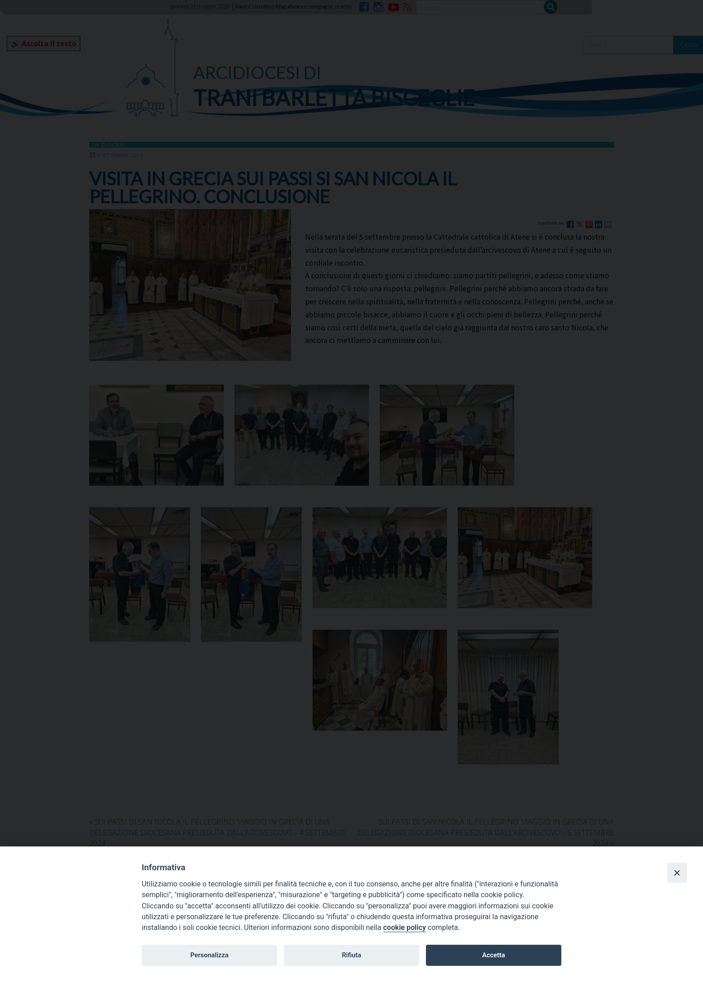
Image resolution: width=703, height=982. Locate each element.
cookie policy (404, 927)
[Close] (677, 872)
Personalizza (209, 955)
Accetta (493, 955)
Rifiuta (351, 955)
